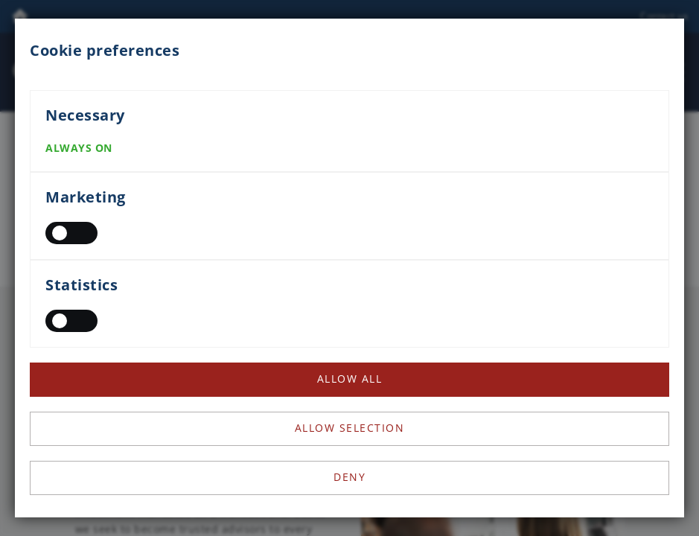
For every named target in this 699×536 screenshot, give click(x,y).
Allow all (350, 378)
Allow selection (350, 428)
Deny (349, 477)
